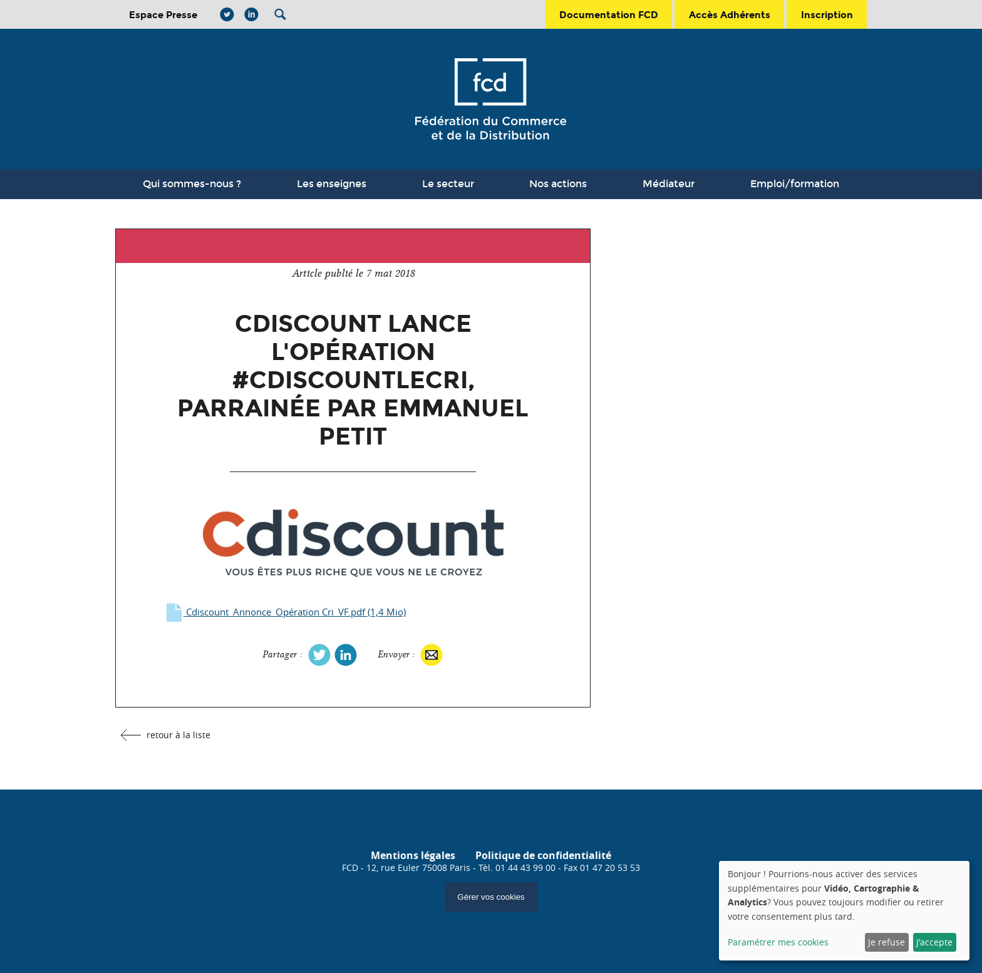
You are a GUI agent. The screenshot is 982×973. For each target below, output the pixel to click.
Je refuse (886, 942)
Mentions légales (413, 855)
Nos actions (558, 184)
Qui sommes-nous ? (192, 184)
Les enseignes (331, 184)
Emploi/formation (794, 184)
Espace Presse (163, 15)
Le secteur (448, 184)
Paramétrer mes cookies (778, 942)
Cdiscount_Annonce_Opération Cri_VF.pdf (284, 612)
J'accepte (934, 942)
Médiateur (669, 184)
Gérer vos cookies (490, 897)
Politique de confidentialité (543, 855)
